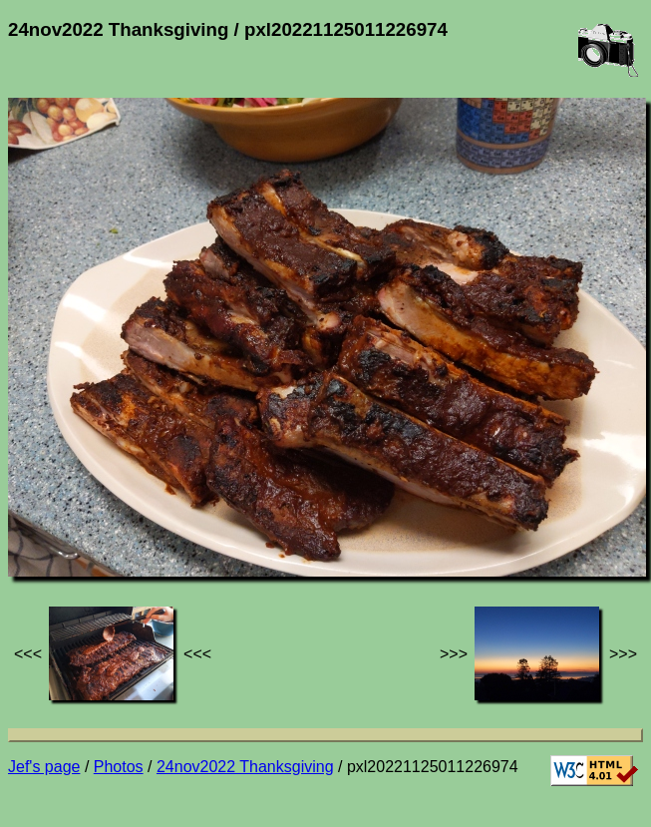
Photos (119, 766)
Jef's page (44, 766)
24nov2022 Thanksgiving (245, 766)
